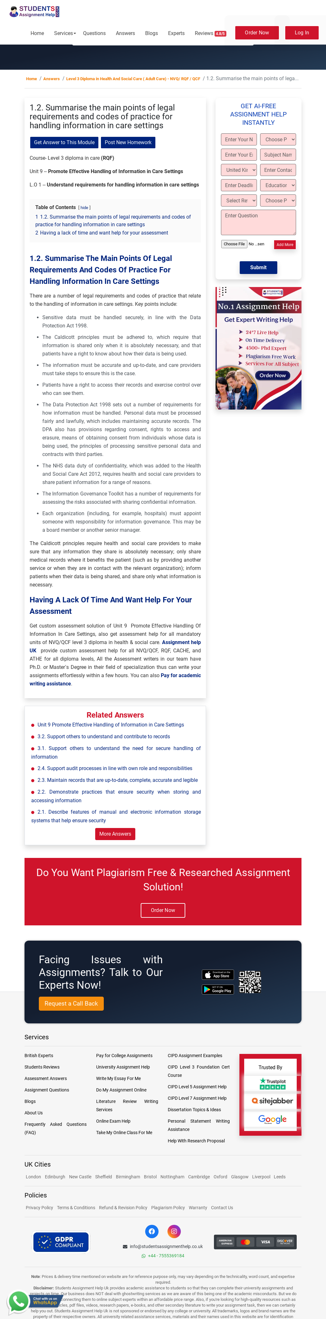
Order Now (257, 33)
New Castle (80, 1176)
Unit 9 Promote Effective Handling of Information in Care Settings (111, 725)
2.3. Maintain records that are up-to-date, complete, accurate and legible (118, 780)
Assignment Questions (47, 1089)
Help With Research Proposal (196, 1140)
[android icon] (218, 989)
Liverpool (261, 1176)
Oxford (220, 1176)
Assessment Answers (46, 1078)
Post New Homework (128, 142)
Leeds (280, 1176)
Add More (285, 244)
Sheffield (103, 1176)
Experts (176, 33)
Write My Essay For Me (118, 1078)
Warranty (198, 1207)
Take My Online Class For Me (124, 1132)
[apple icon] (218, 974)
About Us (34, 1112)
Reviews (211, 33)
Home (37, 33)
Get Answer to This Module (64, 142)
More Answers (115, 834)
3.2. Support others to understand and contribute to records (104, 736)
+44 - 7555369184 (163, 1255)
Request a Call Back (71, 1003)
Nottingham (172, 1176)
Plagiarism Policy (168, 1207)
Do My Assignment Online (121, 1089)
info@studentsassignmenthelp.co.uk (163, 1246)
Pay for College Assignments (124, 1055)
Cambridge (199, 1176)
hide (84, 207)
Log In (302, 33)
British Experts (39, 1055)
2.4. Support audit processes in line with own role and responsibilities (115, 768)
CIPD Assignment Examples (195, 1055)
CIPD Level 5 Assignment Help (197, 1086)
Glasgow (240, 1176)
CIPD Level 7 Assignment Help (197, 1098)
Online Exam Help (113, 1121)
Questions (94, 33)
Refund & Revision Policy (123, 1207)
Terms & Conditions (76, 1207)
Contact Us (222, 1207)
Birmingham (128, 1176)
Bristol (150, 1176)
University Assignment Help (123, 1067)
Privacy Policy (39, 1207)
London (33, 1176)
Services (63, 33)
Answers (125, 33)
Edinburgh (55, 1176)
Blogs (151, 33)
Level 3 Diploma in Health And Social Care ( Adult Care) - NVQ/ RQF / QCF (133, 78)
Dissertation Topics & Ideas (194, 1109)
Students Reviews (42, 1067)
